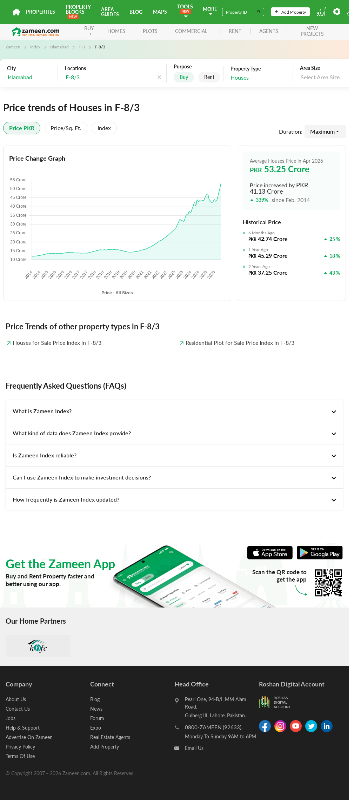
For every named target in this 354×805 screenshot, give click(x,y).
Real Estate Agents (110, 737)
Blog (135, 11)
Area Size (310, 68)
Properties (40, 11)
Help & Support (23, 727)
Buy (184, 77)
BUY (89, 30)
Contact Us (18, 708)
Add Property (290, 12)
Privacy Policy (20, 746)
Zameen (13, 46)
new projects (312, 32)
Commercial (191, 31)
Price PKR (21, 128)
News (96, 708)
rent (235, 31)
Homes (116, 31)
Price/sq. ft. (66, 128)
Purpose (183, 66)
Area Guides (110, 12)
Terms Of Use (20, 756)
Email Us (194, 748)
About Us (16, 699)
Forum (97, 718)
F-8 (82, 46)
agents (268, 31)
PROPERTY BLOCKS (78, 11)
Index (35, 46)
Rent (209, 77)
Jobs (10, 718)
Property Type (246, 68)
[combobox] (100, 77)
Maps (160, 11)
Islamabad (59, 46)
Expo (95, 727)
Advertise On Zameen (29, 737)
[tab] (174, 411)
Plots (150, 31)
